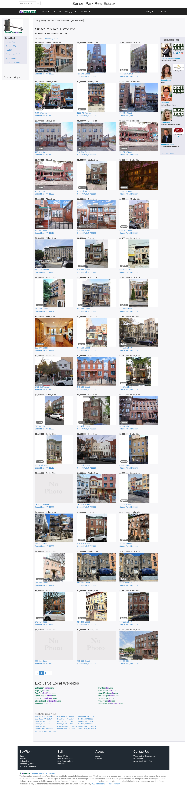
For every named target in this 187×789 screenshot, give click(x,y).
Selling (149, 12)
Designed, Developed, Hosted (43, 773)
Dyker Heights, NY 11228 (67, 726)
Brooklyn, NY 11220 (85, 719)
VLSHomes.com (98, 784)
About (97, 756)
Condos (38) (10, 46)
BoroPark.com (45, 693)
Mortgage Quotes (26, 764)
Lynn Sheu (165, 103)
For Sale (44, 12)
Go (38, 3)
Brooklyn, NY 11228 (42, 721)
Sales (21, 756)
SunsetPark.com (106, 701)
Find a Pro (85, 12)
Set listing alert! (51, 39)
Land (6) (8, 50)
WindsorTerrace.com (111, 703)
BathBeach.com (44, 688)
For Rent (57, 12)
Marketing (61, 764)
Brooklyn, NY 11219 (85, 721)
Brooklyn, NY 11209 (65, 721)
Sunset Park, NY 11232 (66, 729)
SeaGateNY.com (106, 698)
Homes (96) (10, 42)
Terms (109, 784)
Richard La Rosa (167, 144)
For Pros (161, 12)
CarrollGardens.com (108, 693)
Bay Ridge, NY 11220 (86, 716)
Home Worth (63, 756)
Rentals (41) (10, 58)
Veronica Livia (166, 122)
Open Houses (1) (12, 62)
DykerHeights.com (45, 696)
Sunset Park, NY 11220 (44, 729)
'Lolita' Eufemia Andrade (170, 58)
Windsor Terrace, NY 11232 (45, 731)
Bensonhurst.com (107, 690)
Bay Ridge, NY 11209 (43, 716)
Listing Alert (24, 761)
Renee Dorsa (166, 80)
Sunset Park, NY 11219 (87, 726)
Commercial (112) (12, 54)
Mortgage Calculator (27, 766)
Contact (98, 759)
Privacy (117, 784)
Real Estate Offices (65, 761)
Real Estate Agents (65, 759)
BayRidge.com (105, 688)
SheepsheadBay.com (48, 701)
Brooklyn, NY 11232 (85, 724)
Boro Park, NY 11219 (65, 719)
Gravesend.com (46, 698)
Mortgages (70, 12)
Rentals (22, 759)
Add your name (168, 154)
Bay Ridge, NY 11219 (65, 716)
